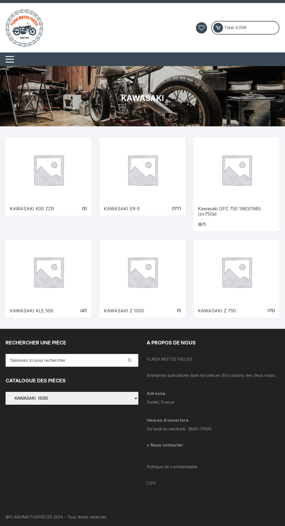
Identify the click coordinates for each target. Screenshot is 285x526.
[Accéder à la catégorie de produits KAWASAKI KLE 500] (48, 279)
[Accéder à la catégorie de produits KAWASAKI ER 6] (142, 176)
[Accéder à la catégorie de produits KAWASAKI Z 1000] (142, 279)
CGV (151, 483)
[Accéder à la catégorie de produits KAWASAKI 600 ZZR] (48, 176)
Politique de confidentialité (172, 466)
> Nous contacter (166, 445)
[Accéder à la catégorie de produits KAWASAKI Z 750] (236, 279)
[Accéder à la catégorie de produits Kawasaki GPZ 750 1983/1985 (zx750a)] (236, 184)
